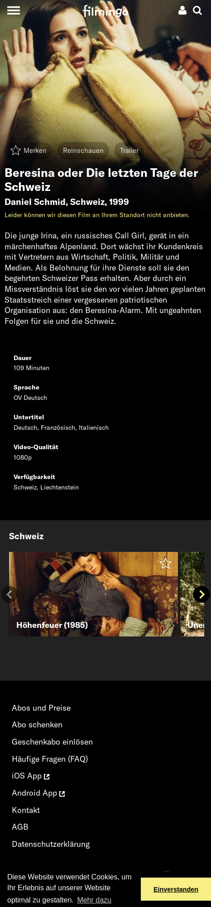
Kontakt (26, 810)
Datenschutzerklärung (51, 844)
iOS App (30, 775)
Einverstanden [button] (175, 889)
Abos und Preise (41, 708)
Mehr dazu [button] (94, 900)
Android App (38, 793)
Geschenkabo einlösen (52, 741)
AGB (20, 827)
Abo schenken (37, 724)
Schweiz (87, 201)
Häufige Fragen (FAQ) (50, 759)
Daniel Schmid (35, 201)
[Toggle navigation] (13, 10)
